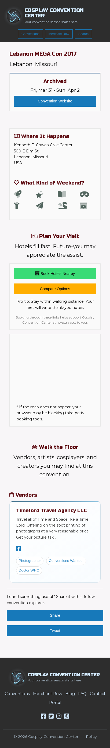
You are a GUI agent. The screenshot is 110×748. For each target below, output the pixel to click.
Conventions (30, 34)
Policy (91, 736)
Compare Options (55, 289)
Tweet (55, 630)
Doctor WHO (29, 570)
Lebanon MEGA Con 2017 (43, 54)
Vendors (23, 495)
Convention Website (55, 101)
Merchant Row (59, 34)
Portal (55, 702)
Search (83, 34)
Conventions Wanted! (66, 561)
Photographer (30, 561)
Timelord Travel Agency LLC (51, 510)
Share (55, 615)
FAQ (82, 693)
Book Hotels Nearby (55, 273)
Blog (70, 693)
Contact (97, 693)
